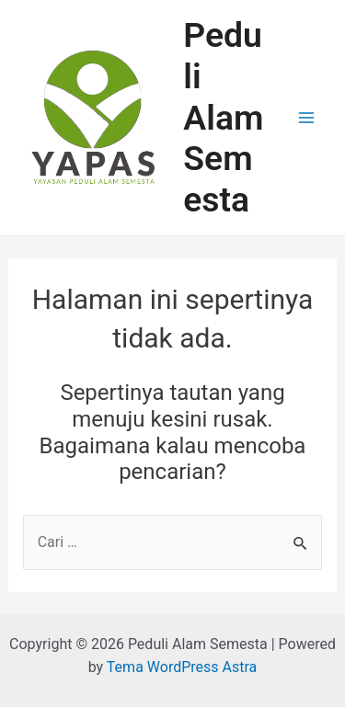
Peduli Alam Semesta (223, 117)
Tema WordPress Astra (182, 667)
